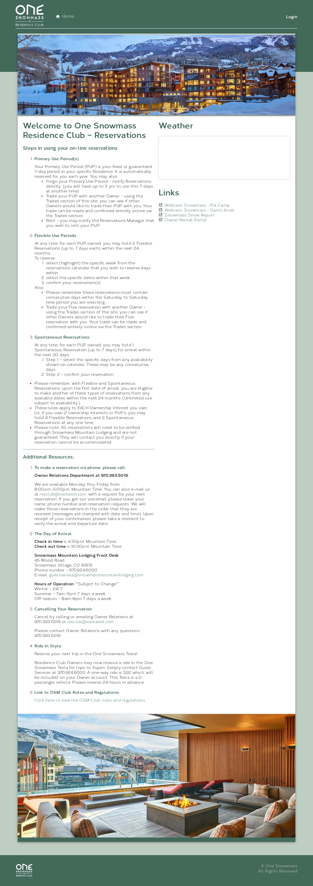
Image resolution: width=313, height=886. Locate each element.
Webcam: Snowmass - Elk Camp (197, 205)
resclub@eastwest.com (63, 494)
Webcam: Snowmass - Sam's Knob (199, 210)
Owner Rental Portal (186, 220)
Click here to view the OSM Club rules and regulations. (90, 700)
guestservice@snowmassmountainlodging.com (96, 575)
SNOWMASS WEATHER (224, 158)
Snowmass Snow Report (189, 215)
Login (291, 16)
